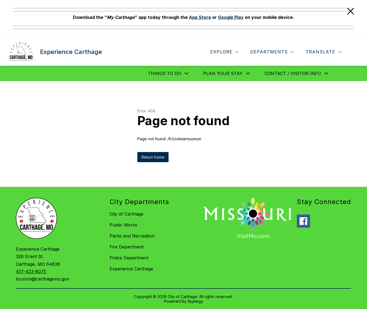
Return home (152, 157)
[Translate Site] (323, 51)
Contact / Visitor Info (292, 73)
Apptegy (195, 301)
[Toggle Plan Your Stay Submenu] (248, 73)
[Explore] (224, 51)
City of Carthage (126, 214)
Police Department (129, 258)
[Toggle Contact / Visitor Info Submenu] (326, 73)
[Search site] (355, 52)
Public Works (123, 225)
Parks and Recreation (132, 236)
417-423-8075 (31, 271)
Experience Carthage (131, 268)
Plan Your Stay (223, 73)
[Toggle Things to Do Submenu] (186, 73)
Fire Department (127, 247)
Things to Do (164, 73)
